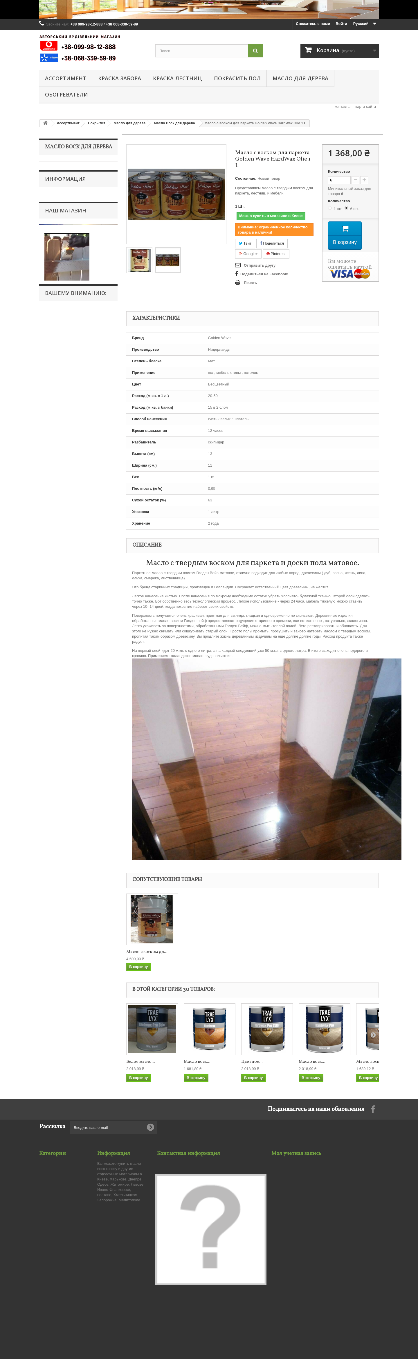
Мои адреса (282, 1186)
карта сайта (365, 106)
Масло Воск (59, 650)
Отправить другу (259, 265)
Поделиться (272, 243)
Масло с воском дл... (146, 952)
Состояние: (245, 178)
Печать (250, 283)
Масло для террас (65, 300)
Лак (52, 192)
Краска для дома (60, 363)
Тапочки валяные (61, 398)
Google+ (248, 254)
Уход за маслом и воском (71, 273)
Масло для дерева (300, 78)
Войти (341, 23)
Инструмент (59, 336)
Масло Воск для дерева (69, 246)
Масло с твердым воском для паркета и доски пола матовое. (252, 563)
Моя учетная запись (296, 1153)
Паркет (55, 327)
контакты (342, 106)
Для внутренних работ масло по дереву (75, 232)
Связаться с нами (114, 1171)
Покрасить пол (237, 78)
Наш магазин (65, 484)
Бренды (56, 462)
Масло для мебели (65, 309)
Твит (245, 243)
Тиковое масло (62, 282)
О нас (54, 454)
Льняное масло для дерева (73, 291)
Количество (339, 171)
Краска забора (119, 78)
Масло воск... (197, 1062)
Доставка (57, 445)
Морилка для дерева (67, 183)
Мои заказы (282, 1163)
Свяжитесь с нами (313, 23)
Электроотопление (62, 389)
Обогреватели (66, 94)
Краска (55, 201)
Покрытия (57, 174)
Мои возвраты (284, 1171)
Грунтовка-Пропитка (66, 318)
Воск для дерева (63, 219)
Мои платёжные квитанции (296, 1178)
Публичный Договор (67, 436)
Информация (65, 420)
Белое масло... (140, 1062)
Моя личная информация (295, 1193)
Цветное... (251, 1062)
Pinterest (276, 254)
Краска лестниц (177, 78)
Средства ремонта (65, 345)
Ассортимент (65, 78)
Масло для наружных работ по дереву (74, 259)
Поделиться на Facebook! (264, 274)
